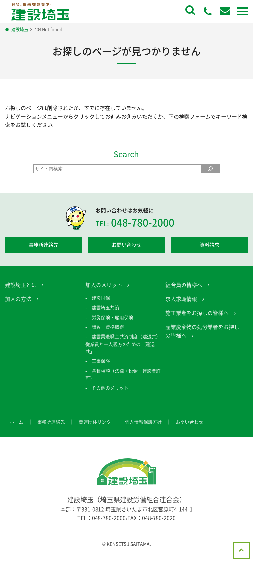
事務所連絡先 (43, 244)
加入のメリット (103, 291)
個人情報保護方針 (143, 427)
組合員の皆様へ (183, 291)
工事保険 (101, 367)
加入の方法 (18, 305)
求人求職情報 (181, 305)
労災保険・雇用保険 (112, 323)
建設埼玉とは (21, 291)
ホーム (16, 427)
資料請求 (209, 244)
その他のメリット (110, 393)
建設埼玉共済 (105, 313)
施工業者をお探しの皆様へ (197, 319)
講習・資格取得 (108, 332)
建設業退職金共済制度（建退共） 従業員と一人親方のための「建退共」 (125, 350)
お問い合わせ (126, 244)
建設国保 (101, 303)
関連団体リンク (95, 427)
